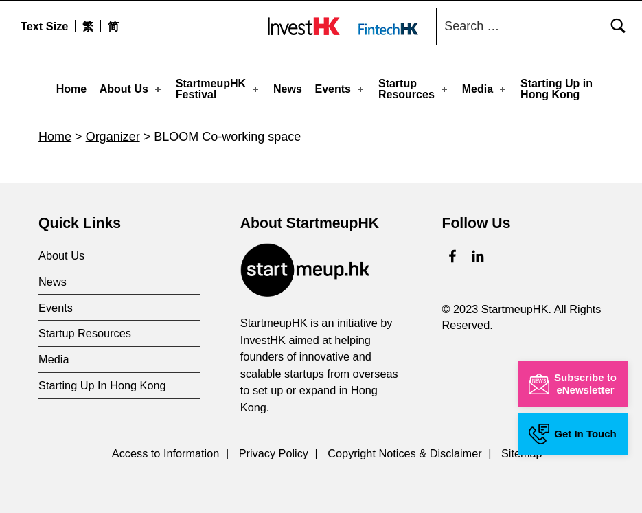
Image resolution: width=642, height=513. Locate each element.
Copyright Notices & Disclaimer (404, 450)
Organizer (113, 133)
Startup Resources (414, 89)
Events (341, 89)
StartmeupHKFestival (218, 89)
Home (71, 89)
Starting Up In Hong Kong (102, 382)
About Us (131, 89)
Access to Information (166, 450)
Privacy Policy (273, 450)
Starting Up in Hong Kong (556, 89)
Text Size (44, 26)
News (287, 89)
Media (485, 89)
